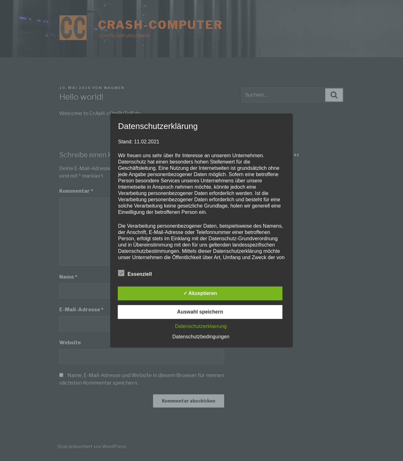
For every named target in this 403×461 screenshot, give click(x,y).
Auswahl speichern (200, 311)
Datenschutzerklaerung (201, 326)
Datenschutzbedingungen (200, 336)
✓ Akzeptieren (200, 293)
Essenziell (135, 273)
